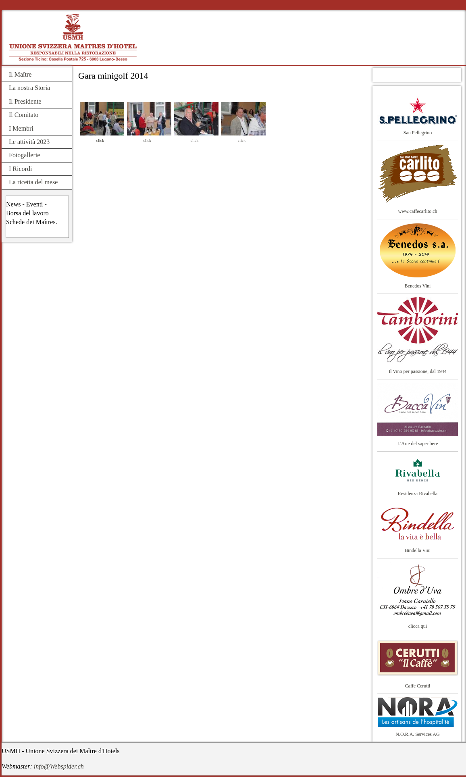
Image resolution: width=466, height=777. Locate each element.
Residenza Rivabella (417, 493)
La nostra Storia (29, 87)
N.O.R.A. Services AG (417, 734)
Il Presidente (25, 101)
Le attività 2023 (29, 141)
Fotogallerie (24, 155)
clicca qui (417, 626)
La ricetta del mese (33, 182)
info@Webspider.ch (59, 766)
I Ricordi (20, 168)
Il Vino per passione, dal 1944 (418, 371)
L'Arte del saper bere (417, 443)
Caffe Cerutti (418, 686)
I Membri (21, 128)
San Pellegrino (418, 132)
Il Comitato (23, 114)
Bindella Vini (418, 550)
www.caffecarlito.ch (417, 211)
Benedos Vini (418, 286)
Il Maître (20, 74)
